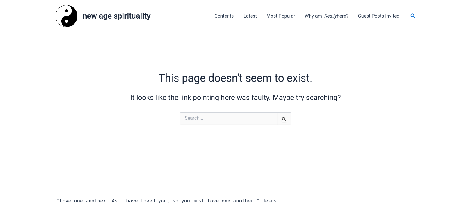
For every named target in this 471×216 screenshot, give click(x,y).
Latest (250, 16)
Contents (224, 16)
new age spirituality (117, 15)
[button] (413, 16)
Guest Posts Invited (379, 16)
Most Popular (280, 16)
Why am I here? (326, 16)
